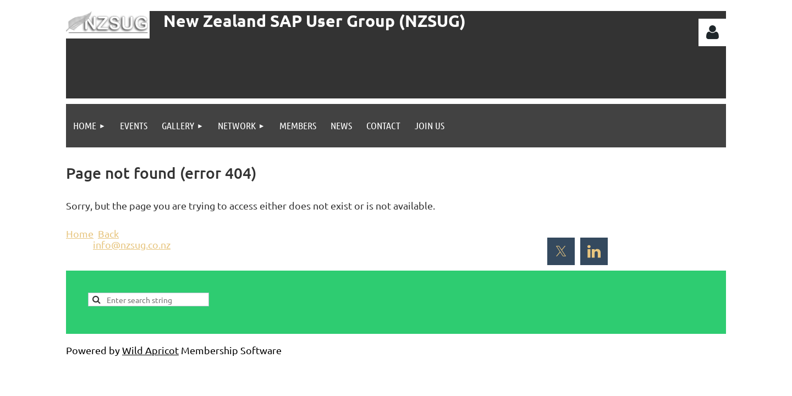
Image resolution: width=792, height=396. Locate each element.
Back (108, 233)
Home (80, 233)
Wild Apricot (150, 350)
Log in (712, 32)
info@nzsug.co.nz (131, 244)
